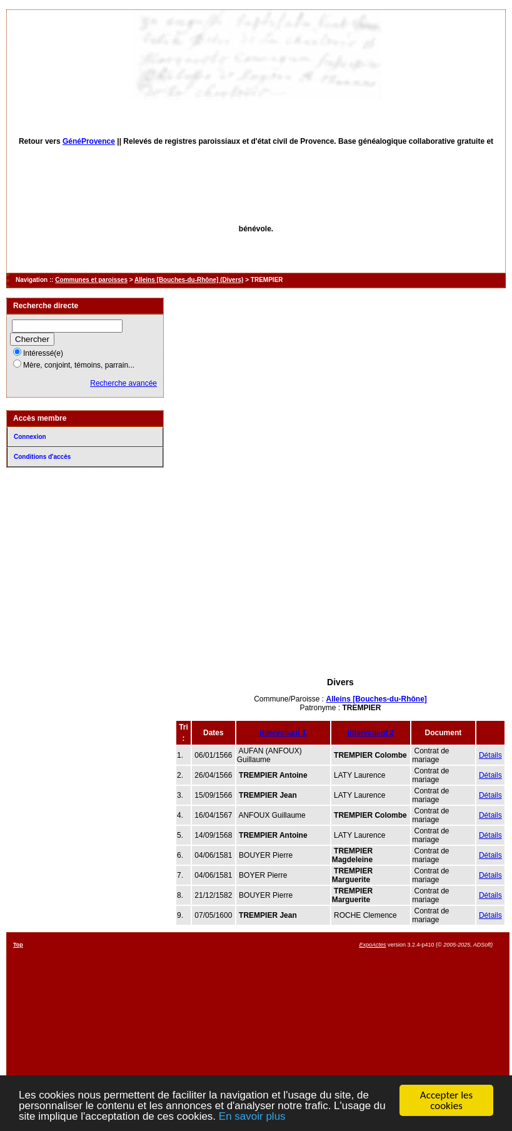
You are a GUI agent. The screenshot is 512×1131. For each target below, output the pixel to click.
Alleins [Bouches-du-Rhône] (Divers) (188, 279)
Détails (490, 755)
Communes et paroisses (91, 279)
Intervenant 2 (371, 732)
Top (18, 945)
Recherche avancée (123, 383)
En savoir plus (252, 1117)
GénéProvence (89, 141)
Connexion (30, 436)
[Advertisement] (340, 580)
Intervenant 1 (282, 732)
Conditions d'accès (42, 456)
